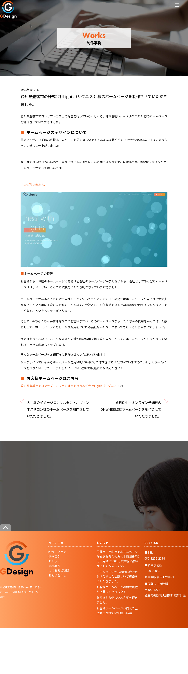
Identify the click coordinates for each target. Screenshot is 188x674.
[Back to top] (5, 527)
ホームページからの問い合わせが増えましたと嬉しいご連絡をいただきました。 (117, 576)
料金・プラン (57, 551)
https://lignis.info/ (33, 184)
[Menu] (176, 5)
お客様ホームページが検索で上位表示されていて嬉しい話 (117, 610)
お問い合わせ (57, 575)
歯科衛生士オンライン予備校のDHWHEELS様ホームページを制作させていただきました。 (131, 409)
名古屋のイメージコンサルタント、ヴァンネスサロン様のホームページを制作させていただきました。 (58, 409)
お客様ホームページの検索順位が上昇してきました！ (117, 589)
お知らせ (54, 561)
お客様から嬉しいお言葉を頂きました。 (117, 599)
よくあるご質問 (58, 570)
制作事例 (54, 556)
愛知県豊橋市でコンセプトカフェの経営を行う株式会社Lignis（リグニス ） (70, 385)
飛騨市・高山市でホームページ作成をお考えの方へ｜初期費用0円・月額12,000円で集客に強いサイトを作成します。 (118, 558)
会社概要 (54, 566)
